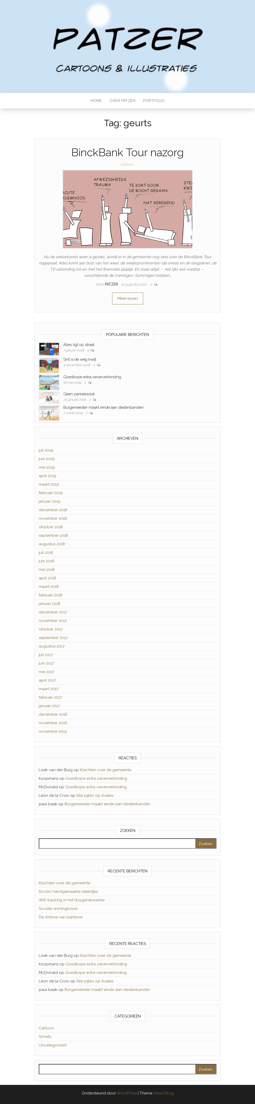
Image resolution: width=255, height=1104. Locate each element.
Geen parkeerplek (79, 394)
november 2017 (53, 620)
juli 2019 (46, 450)
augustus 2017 (52, 646)
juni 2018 (46, 561)
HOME (96, 100)
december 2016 (53, 714)
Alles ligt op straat (78, 344)
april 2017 (47, 680)
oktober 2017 (51, 629)
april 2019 (47, 476)
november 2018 (53, 518)
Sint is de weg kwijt (79, 359)
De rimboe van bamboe (60, 917)
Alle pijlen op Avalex (95, 795)
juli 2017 (46, 654)
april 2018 (47, 578)
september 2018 (53, 535)
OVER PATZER (122, 100)
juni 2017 (46, 663)
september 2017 (53, 637)
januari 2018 (49, 603)
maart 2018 (49, 586)
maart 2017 (48, 689)
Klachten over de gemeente (105, 770)
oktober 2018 (51, 527)
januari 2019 (49, 501)
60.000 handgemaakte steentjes (68, 891)
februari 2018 (50, 595)
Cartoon (126, 164)
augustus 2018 (52, 544)
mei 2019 (47, 467)
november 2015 (53, 731)
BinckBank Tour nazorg (127, 152)
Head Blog (164, 1093)
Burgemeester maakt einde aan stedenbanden (103, 407)
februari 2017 (50, 697)
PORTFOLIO (154, 100)
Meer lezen (128, 298)
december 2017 (53, 612)
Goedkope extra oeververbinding (92, 377)
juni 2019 (47, 458)
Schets (45, 1036)
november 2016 (53, 723)
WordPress (127, 1093)
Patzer (112, 284)
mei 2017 (46, 671)
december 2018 (53, 510)
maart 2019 (49, 484)
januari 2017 (49, 706)
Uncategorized (52, 1045)
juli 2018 (46, 552)
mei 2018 (47, 569)
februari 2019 (51, 493)
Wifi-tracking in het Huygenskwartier (72, 900)
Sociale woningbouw (58, 908)
